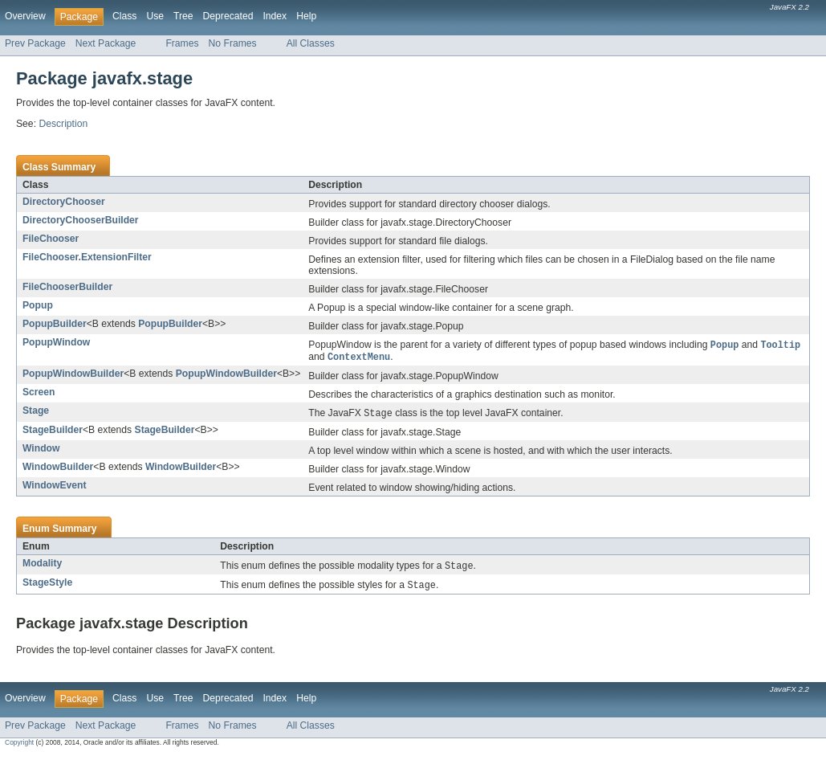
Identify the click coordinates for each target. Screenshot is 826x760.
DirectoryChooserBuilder (80, 220)
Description (63, 123)
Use (155, 16)
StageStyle (47, 585)
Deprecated (228, 16)
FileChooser (50, 238)
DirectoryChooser (63, 201)
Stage (35, 412)
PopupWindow (56, 342)
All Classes (311, 43)
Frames (181, 43)
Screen (38, 393)
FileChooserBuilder (67, 286)
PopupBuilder (54, 323)
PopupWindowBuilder (73, 375)
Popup (37, 305)
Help (306, 16)
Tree (183, 16)
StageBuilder (52, 432)
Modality (42, 565)
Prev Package (35, 43)
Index (274, 16)
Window (40, 450)
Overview (25, 16)
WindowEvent (54, 487)
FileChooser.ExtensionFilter (87, 257)
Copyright (19, 746)
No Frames (233, 43)
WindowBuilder (57, 469)
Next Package (105, 43)
